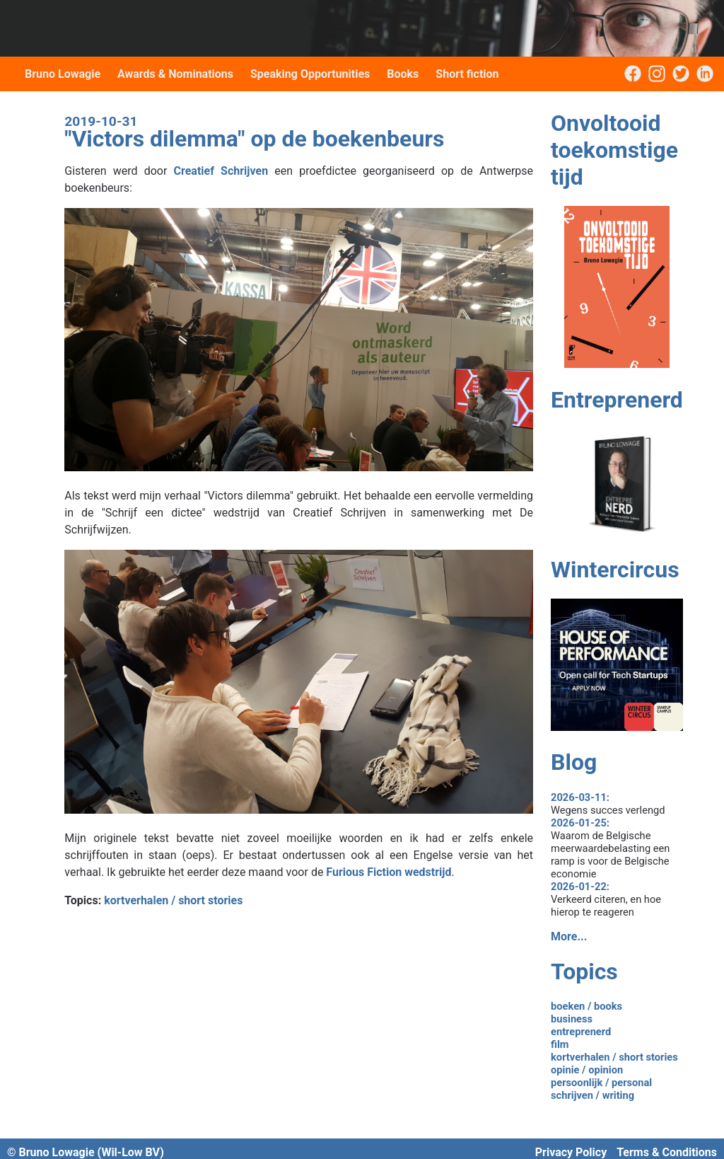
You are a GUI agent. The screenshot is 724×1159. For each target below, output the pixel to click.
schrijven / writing (592, 1095)
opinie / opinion (587, 1069)
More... (569, 936)
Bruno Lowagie (62, 74)
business (571, 1019)
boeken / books (586, 1006)
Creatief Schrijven (221, 171)
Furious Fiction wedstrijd (388, 872)
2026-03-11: (580, 797)
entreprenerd (581, 1031)
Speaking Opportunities (310, 74)
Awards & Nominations (175, 74)
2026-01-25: (580, 823)
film (560, 1044)
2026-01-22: (580, 886)
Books (403, 74)
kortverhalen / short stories (173, 900)
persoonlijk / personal (601, 1082)
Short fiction (467, 74)
